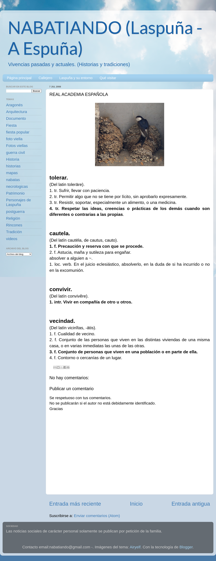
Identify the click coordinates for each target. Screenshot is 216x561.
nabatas (13, 180)
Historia (12, 159)
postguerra (15, 211)
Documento (16, 118)
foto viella (14, 139)
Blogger (186, 547)
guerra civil (15, 152)
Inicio (136, 504)
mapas (12, 173)
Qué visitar (108, 78)
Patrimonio (15, 193)
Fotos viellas (17, 145)
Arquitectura (16, 112)
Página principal (19, 78)
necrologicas (17, 186)
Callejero (45, 78)
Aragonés (14, 105)
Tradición (14, 232)
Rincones (14, 225)
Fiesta (11, 125)
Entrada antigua (191, 504)
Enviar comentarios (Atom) (97, 516)
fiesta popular (17, 132)
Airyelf (135, 547)
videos (11, 239)
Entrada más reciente (75, 504)
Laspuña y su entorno (75, 78)
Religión (13, 218)
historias (13, 166)
